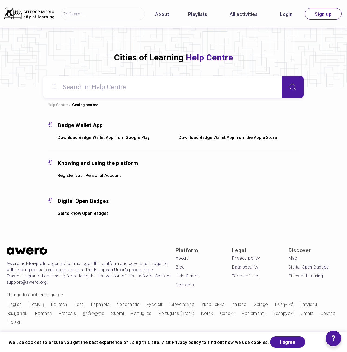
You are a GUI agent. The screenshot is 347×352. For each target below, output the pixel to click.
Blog (180, 267)
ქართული (93, 313)
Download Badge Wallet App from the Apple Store (227, 137)
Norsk (207, 313)
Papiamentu (254, 313)
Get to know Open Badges (83, 213)
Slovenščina (182, 304)
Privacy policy (246, 258)
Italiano (239, 304)
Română (43, 313)
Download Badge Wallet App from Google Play (103, 137)
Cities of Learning (305, 276)
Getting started (85, 105)
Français (67, 313)
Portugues (141, 313)
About (162, 14)
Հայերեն (18, 313)
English (15, 304)
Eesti (79, 304)
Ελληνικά (284, 304)
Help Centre (58, 105)
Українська (212, 304)
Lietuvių (36, 304)
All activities (244, 14)
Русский (154, 304)
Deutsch (59, 304)
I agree (287, 342)
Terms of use (245, 276)
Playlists (197, 14)
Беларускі (283, 313)
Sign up (323, 14)
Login (286, 14)
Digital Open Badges (308, 267)
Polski (14, 322)
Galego (260, 304)
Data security (245, 267)
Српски (227, 313)
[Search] (293, 87)
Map (292, 258)
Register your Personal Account (89, 175)
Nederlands (128, 304)
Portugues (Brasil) (176, 313)
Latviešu (308, 304)
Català (307, 313)
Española (100, 304)
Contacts (185, 285)
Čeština (327, 313)
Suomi (117, 313)
